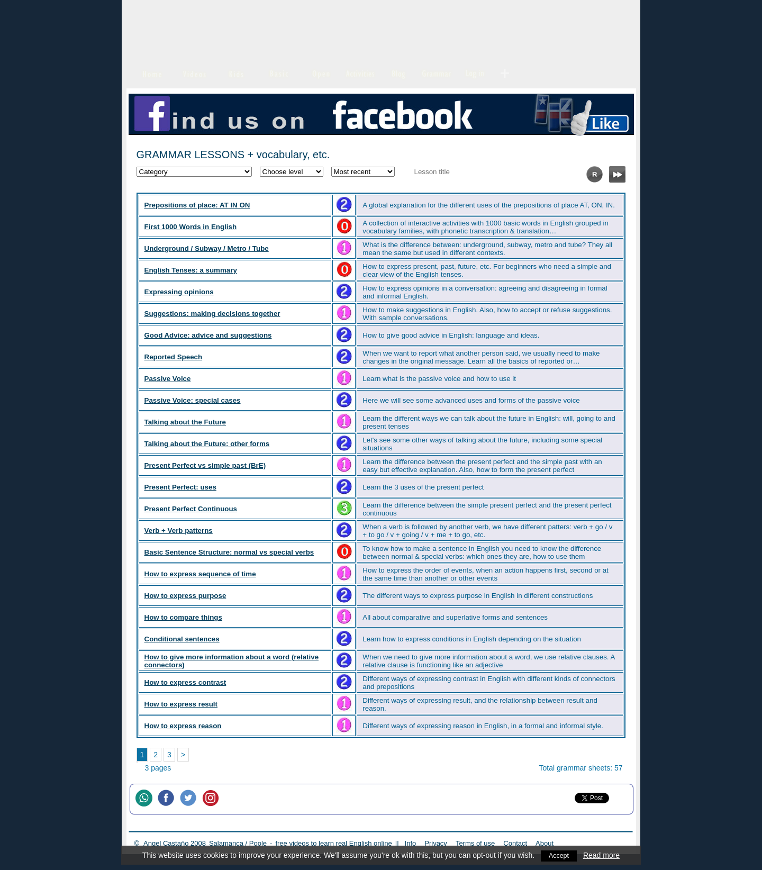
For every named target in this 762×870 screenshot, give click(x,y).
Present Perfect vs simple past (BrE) (205, 465)
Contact (515, 843)
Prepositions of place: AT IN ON (197, 205)
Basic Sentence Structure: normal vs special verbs (229, 552)
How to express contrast (185, 682)
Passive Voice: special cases (192, 400)
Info (410, 843)
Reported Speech (173, 357)
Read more (602, 855)
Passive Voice (167, 379)
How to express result (181, 704)
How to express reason (183, 726)
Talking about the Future (185, 422)
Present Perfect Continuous (191, 509)
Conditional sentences (182, 639)
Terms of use (475, 843)
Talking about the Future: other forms (207, 444)
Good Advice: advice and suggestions (208, 335)
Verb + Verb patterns (178, 530)
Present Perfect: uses (180, 487)
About (545, 843)
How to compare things (183, 617)
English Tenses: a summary (190, 270)
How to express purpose (185, 596)
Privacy (435, 843)
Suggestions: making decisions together (212, 314)
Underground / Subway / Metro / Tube (206, 248)
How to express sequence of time (200, 574)
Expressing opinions (179, 292)
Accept (559, 855)
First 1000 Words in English (190, 227)
